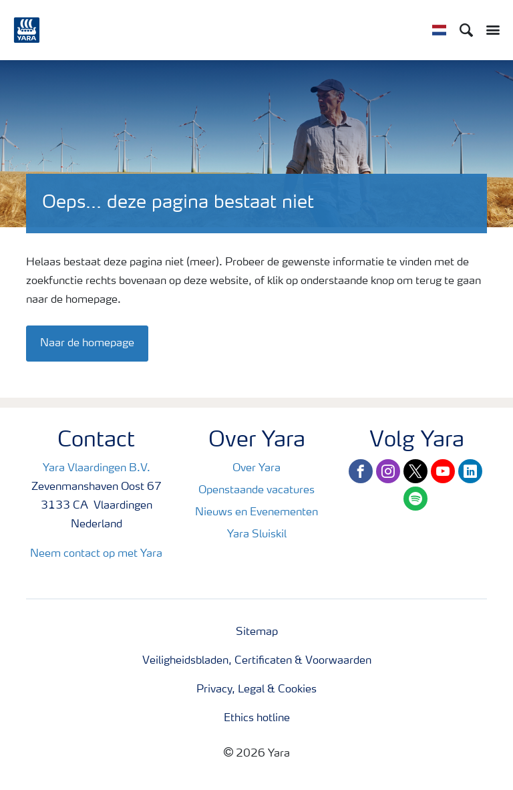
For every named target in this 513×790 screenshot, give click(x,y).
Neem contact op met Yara (96, 554)
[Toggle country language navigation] (439, 30)
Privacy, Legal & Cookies (256, 689)
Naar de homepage (87, 343)
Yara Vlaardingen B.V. (96, 468)
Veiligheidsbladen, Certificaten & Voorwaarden (256, 661)
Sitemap (257, 632)
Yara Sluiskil (257, 534)
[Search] (466, 30)
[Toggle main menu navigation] (490, 30)
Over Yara (256, 468)
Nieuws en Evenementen (256, 512)
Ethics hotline (257, 718)
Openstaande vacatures (256, 490)
